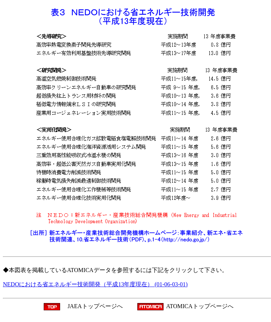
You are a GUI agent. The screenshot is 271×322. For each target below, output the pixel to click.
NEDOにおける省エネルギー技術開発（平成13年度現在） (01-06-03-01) (95, 284)
